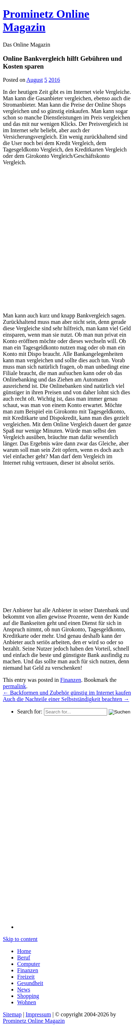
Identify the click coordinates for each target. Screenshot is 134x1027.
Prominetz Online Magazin (34, 1021)
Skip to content (20, 939)
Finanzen (70, 680)
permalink (14, 686)
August (34, 80)
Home (24, 951)
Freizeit (26, 977)
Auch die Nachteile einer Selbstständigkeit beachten (66, 699)
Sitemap (12, 1014)
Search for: (30, 711)
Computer (28, 964)
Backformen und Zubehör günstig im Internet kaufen (67, 693)
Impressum (38, 1014)
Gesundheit (30, 983)
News (23, 989)
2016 (54, 80)
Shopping (28, 996)
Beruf (23, 957)
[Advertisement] (67, 238)
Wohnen (26, 1002)
